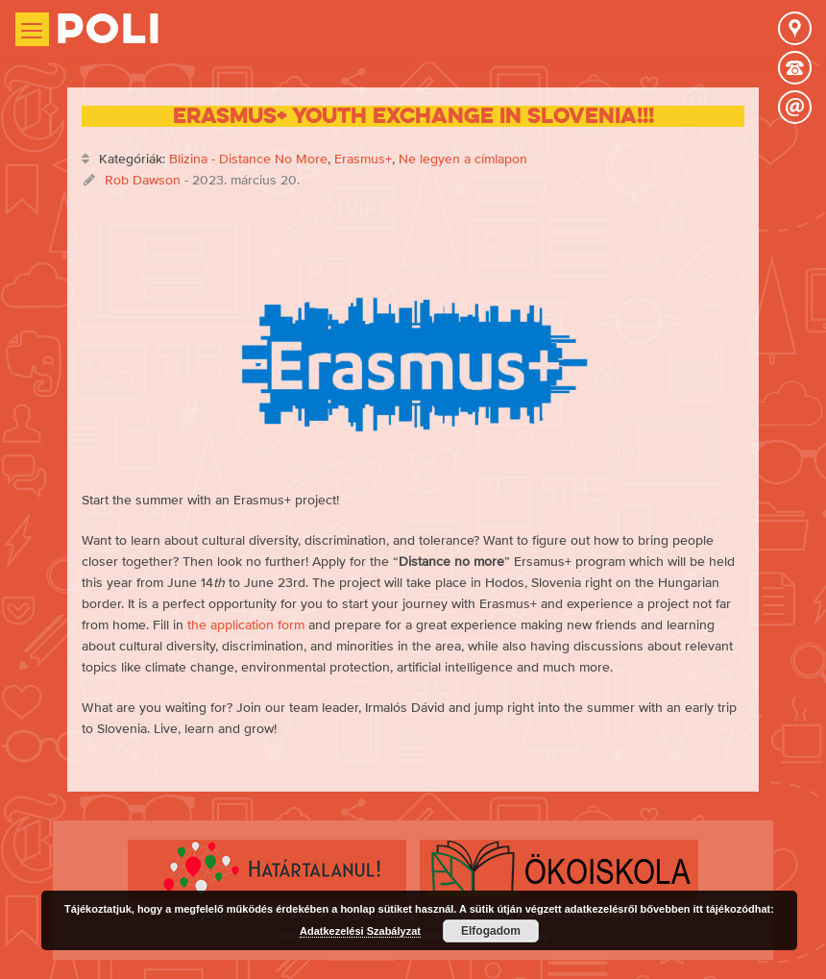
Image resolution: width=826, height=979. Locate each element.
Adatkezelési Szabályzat (360, 931)
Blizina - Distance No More (248, 158)
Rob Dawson (143, 179)
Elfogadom (491, 931)
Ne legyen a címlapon (463, 158)
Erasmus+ (363, 158)
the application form (245, 624)
